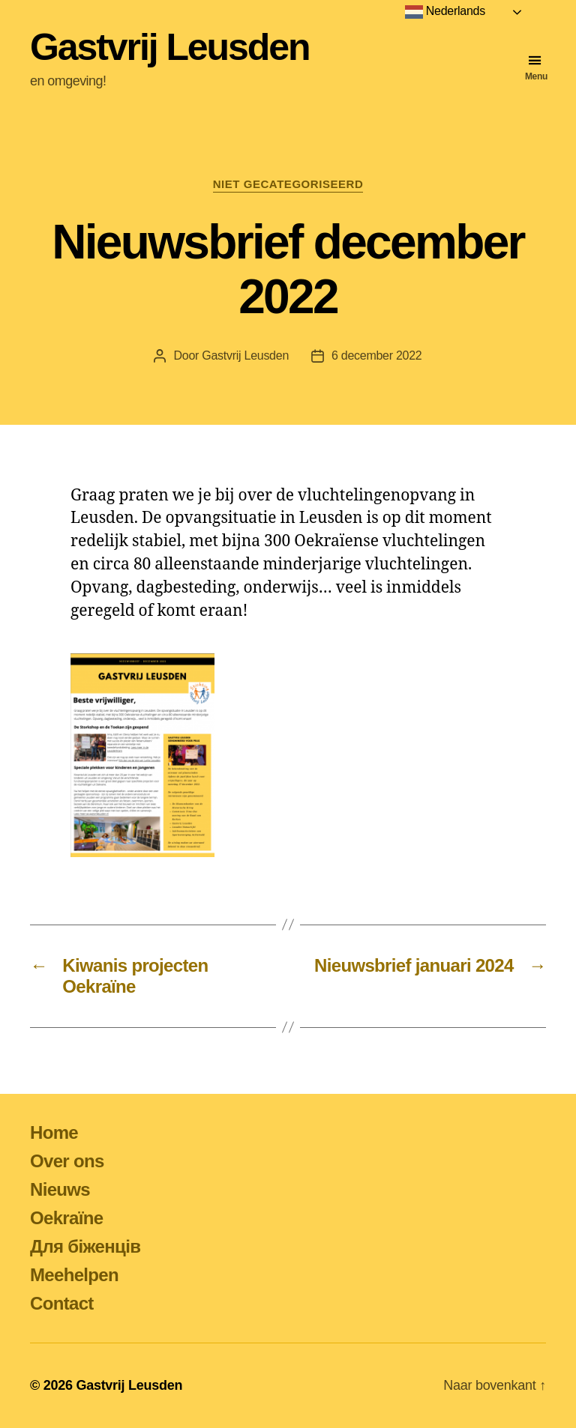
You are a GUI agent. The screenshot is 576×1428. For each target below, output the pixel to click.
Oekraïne (66, 1218)
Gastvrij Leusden (169, 47)
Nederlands (445, 12)
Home (54, 1132)
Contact (62, 1303)
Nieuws (60, 1189)
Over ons (67, 1161)
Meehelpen (74, 1275)
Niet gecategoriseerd (288, 184)
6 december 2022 (377, 355)
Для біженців (85, 1246)
